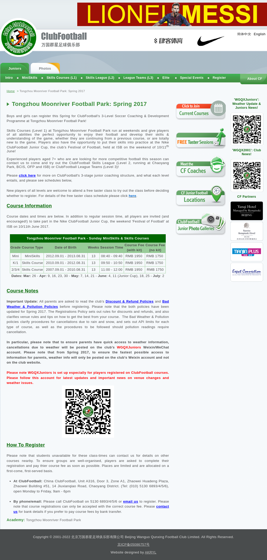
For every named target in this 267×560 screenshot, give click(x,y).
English (259, 34)
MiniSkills (29, 78)
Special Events (192, 78)
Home (11, 91)
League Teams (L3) (138, 78)
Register (219, 78)
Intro (9, 78)
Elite (165, 78)
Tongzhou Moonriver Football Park (53, 520)
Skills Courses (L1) (61, 78)
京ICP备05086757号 (133, 544)
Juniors (14, 68)
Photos (45, 68)
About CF (254, 79)
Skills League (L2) (100, 78)
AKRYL (150, 552)
